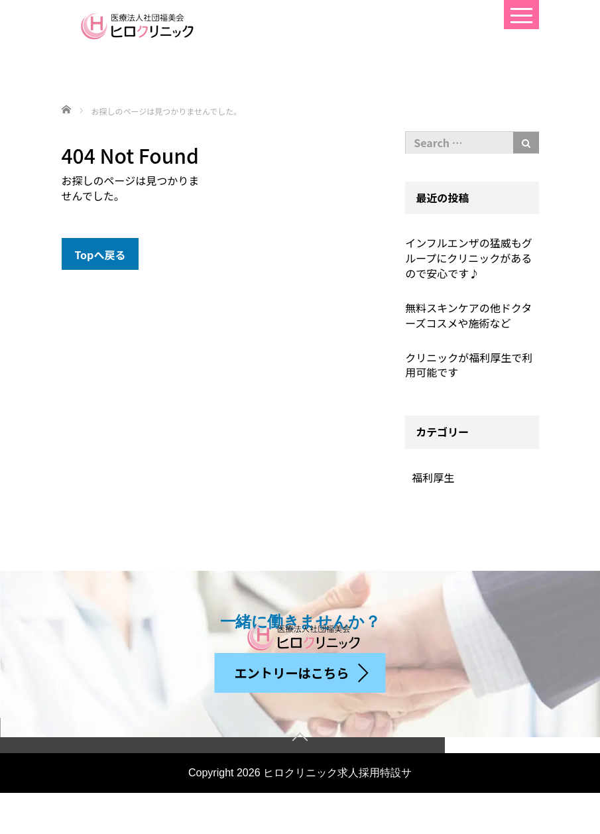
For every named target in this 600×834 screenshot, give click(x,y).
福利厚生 (433, 477)
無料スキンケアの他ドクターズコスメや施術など (468, 315)
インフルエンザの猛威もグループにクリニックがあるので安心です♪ (468, 258)
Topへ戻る (100, 255)
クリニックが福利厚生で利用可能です (468, 365)
